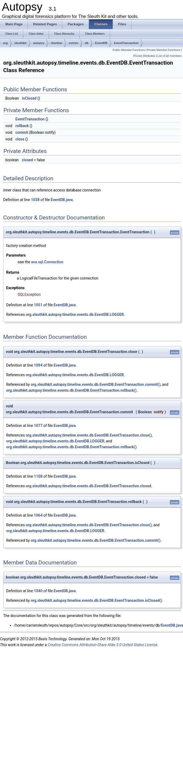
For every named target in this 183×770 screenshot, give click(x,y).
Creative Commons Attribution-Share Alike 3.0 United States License (102, 645)
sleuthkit (20, 43)
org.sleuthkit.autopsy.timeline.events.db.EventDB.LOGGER (75, 314)
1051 (38, 305)
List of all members (169, 56)
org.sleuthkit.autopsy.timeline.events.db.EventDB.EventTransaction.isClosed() (96, 600)
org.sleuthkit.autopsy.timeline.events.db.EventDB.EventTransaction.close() (88, 435)
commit (21, 132)
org (5, 43)
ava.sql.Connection (47, 262)
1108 (38, 476)
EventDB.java (62, 200)
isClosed (29, 98)
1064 (38, 515)
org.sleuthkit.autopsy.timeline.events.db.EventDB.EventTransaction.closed (88, 486)
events (73, 43)
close (19, 139)
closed (27, 160)
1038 (35, 200)
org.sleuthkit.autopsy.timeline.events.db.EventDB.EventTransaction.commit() (96, 384)
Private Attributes (144, 56)
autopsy (38, 43)
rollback (22, 126)
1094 (38, 365)
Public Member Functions (129, 50)
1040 (38, 591)
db (86, 43)
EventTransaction (126, 43)
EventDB (101, 43)
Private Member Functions (163, 50)
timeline (56, 43)
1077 (38, 425)
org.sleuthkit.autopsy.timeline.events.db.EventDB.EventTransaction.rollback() (71, 390)
